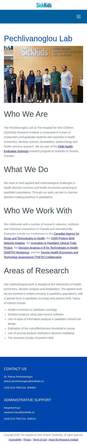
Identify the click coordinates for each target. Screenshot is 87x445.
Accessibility (15, 439)
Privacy (27, 439)
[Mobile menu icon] (78, 16)
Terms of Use (40, 439)
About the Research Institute (63, 439)
